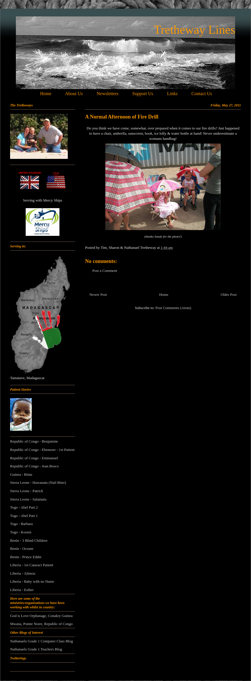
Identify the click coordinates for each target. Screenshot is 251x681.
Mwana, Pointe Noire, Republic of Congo (41, 624)
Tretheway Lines (194, 29)
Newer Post (98, 294)
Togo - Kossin (20, 532)
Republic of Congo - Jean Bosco (34, 466)
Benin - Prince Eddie (26, 557)
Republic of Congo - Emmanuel (34, 458)
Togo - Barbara (21, 524)
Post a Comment (104, 270)
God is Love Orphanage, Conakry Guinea (41, 616)
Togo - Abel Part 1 (24, 515)
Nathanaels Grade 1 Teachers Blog (36, 649)
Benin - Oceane (21, 548)
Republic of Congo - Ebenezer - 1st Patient (42, 449)
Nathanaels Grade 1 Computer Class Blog (41, 641)
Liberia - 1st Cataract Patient (31, 565)
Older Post (229, 294)
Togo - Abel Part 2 (24, 507)
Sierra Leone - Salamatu (28, 499)
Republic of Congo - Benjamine (34, 441)
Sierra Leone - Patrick (26, 491)
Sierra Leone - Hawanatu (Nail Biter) (38, 482)
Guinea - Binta (21, 474)
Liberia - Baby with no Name (32, 581)
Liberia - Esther (22, 590)
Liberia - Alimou (22, 573)
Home (163, 294)
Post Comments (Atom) (173, 308)
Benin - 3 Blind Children (28, 540)
